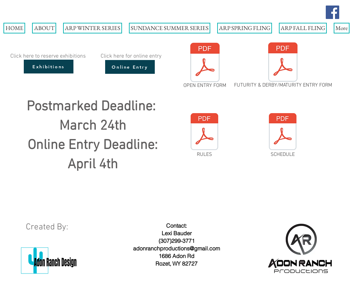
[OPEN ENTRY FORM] (205, 67)
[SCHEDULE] (282, 136)
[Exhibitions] (48, 66)
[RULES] (204, 136)
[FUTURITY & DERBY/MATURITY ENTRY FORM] (283, 66)
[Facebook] (332, 12)
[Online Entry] (130, 67)
